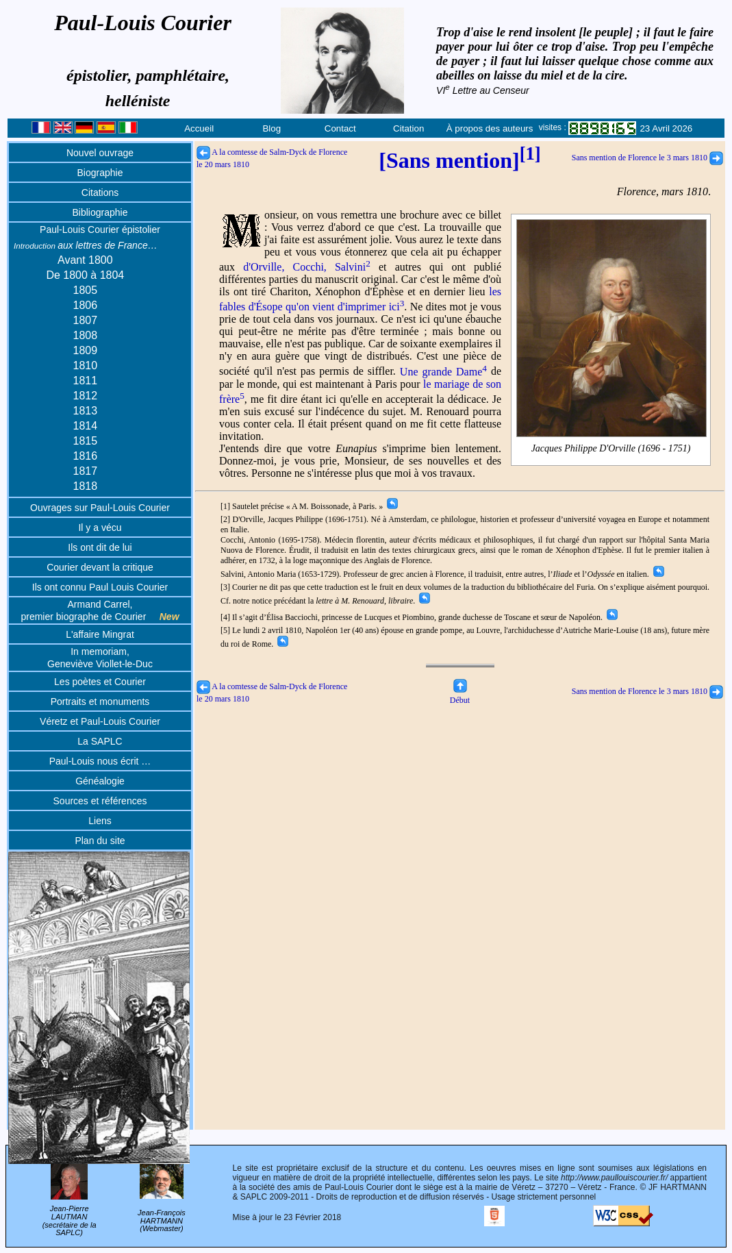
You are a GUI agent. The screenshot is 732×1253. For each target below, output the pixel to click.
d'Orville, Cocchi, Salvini (306, 267)
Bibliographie (100, 212)
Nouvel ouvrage (100, 152)
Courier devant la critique (100, 567)
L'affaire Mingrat (100, 634)
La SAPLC (99, 741)
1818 (85, 486)
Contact (340, 128)
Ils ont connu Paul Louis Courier (100, 587)
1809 (85, 350)
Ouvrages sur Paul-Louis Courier (100, 507)
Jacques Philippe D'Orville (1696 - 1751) (611, 448)
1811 (85, 380)
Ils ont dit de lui (99, 547)
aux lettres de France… (85, 245)
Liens (99, 820)
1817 (85, 471)
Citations (99, 192)
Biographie (100, 172)
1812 (85, 395)
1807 (85, 320)
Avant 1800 (85, 260)
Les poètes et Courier (100, 681)
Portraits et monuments (100, 701)
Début (460, 695)
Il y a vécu (99, 527)
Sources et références (100, 800)
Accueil (199, 128)
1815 (85, 441)
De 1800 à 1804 (85, 275)
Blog (271, 128)
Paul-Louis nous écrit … (100, 761)
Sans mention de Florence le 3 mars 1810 (647, 157)
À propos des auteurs (489, 128)
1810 (85, 365)
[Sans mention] (459, 160)
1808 (85, 335)
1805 (85, 290)
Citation (408, 128)
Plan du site (100, 840)
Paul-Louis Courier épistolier (100, 229)
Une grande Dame (443, 371)
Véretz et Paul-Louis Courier (100, 721)
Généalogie (100, 781)
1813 (85, 411)
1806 (85, 305)
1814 (85, 426)
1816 (85, 456)
